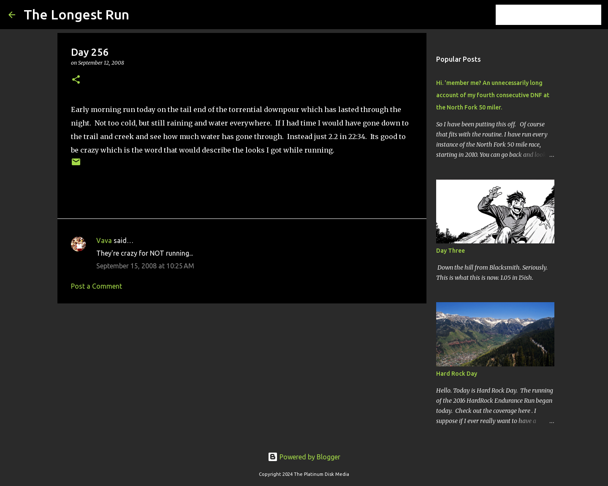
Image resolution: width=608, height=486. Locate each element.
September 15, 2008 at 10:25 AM (145, 266)
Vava (104, 240)
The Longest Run (76, 14)
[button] (76, 80)
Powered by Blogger (304, 457)
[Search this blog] (557, 15)
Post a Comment (96, 286)
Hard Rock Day (456, 373)
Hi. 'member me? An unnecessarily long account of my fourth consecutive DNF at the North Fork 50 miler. (492, 95)
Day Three (450, 250)
